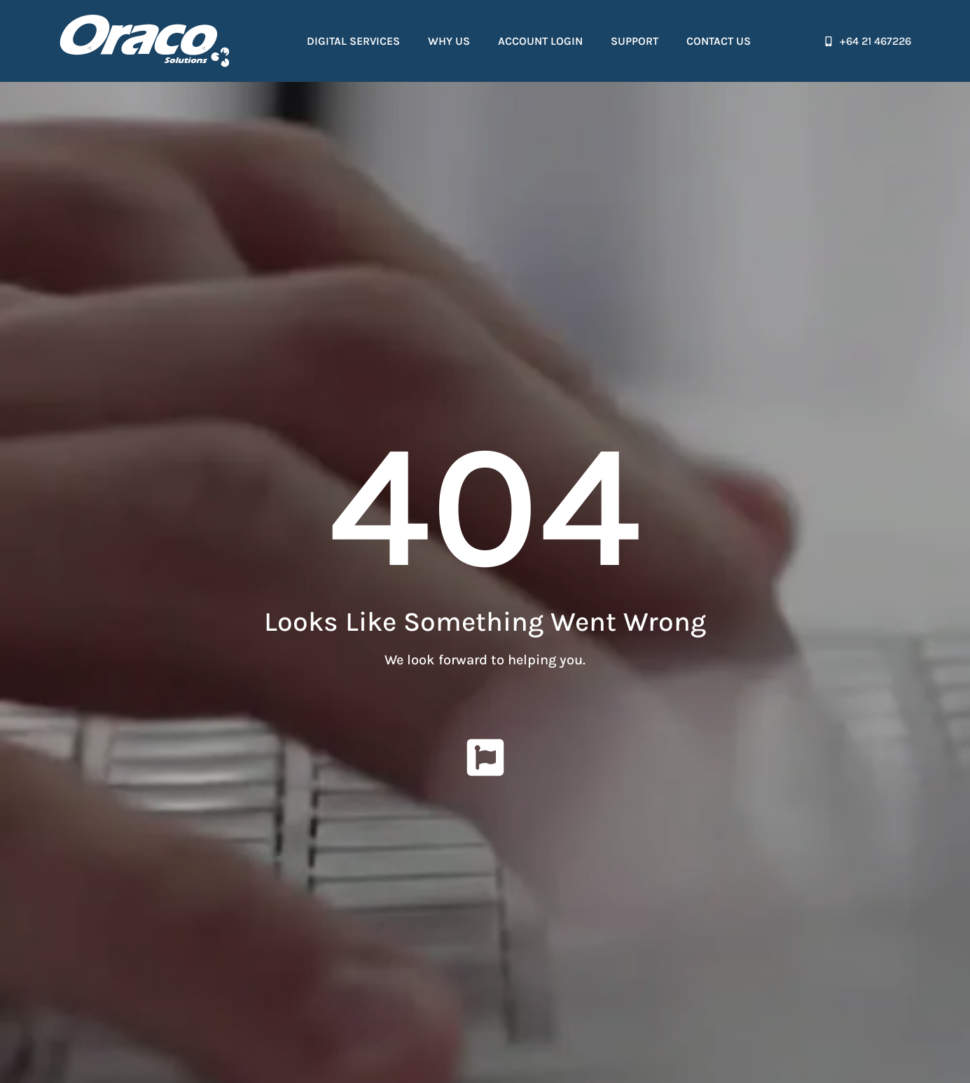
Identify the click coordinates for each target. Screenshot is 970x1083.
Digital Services (353, 41)
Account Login (540, 41)
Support (634, 41)
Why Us (449, 41)
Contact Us (718, 41)
